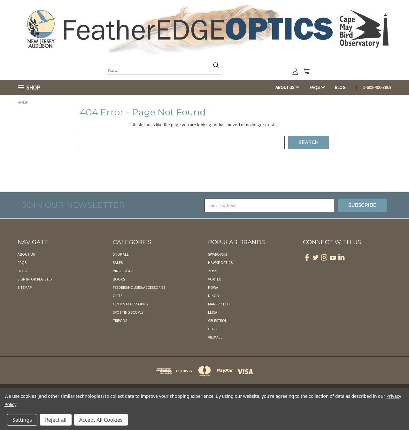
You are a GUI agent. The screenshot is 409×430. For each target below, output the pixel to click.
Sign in (24, 279)
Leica (212, 312)
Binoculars (123, 270)
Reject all (55, 419)
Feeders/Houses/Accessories (139, 287)
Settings (22, 419)
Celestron (218, 320)
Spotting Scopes (128, 312)
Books (119, 279)
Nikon (213, 295)
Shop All (121, 254)
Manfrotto (219, 304)
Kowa (213, 287)
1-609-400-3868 (377, 87)
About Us (287, 87)
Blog (340, 87)
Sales (118, 262)
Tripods (120, 320)
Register (44, 279)
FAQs (317, 87)
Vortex (214, 279)
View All (215, 337)
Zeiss (212, 270)
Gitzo (213, 328)
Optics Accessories (130, 304)
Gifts (117, 295)
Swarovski (217, 254)
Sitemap (25, 287)
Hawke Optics (220, 262)
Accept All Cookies (101, 419)
